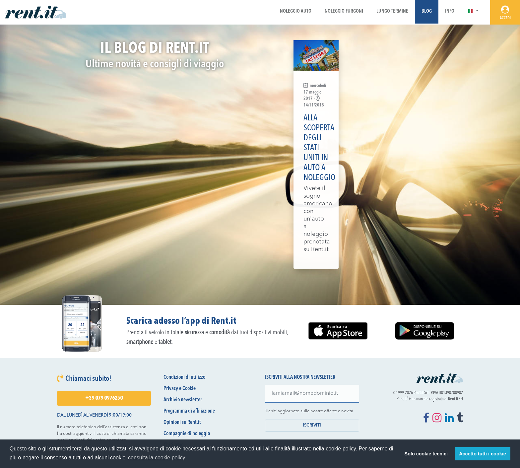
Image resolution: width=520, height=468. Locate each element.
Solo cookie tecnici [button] (426, 453)
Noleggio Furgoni (344, 11)
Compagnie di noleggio (186, 433)
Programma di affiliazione (189, 411)
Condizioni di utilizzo (184, 377)
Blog (427, 11)
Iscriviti (312, 425)
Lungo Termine (392, 11)
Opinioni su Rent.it (182, 422)
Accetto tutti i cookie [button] (482, 453)
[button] (473, 11)
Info (449, 11)
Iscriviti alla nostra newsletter (300, 377)
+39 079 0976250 (104, 398)
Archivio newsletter (182, 400)
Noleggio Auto (295, 11)
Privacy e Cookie (179, 388)
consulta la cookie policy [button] (156, 457)
